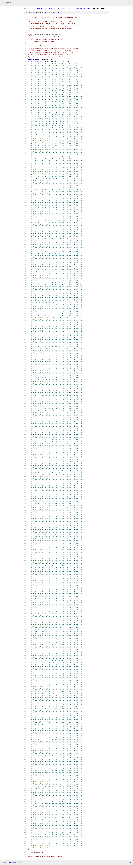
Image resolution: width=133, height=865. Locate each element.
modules (76, 8)
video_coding (86, 8)
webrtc (26, 8)
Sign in (129, 3)
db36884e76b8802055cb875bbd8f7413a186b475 (52, 8)
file (59, 12)
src (32, 8)
